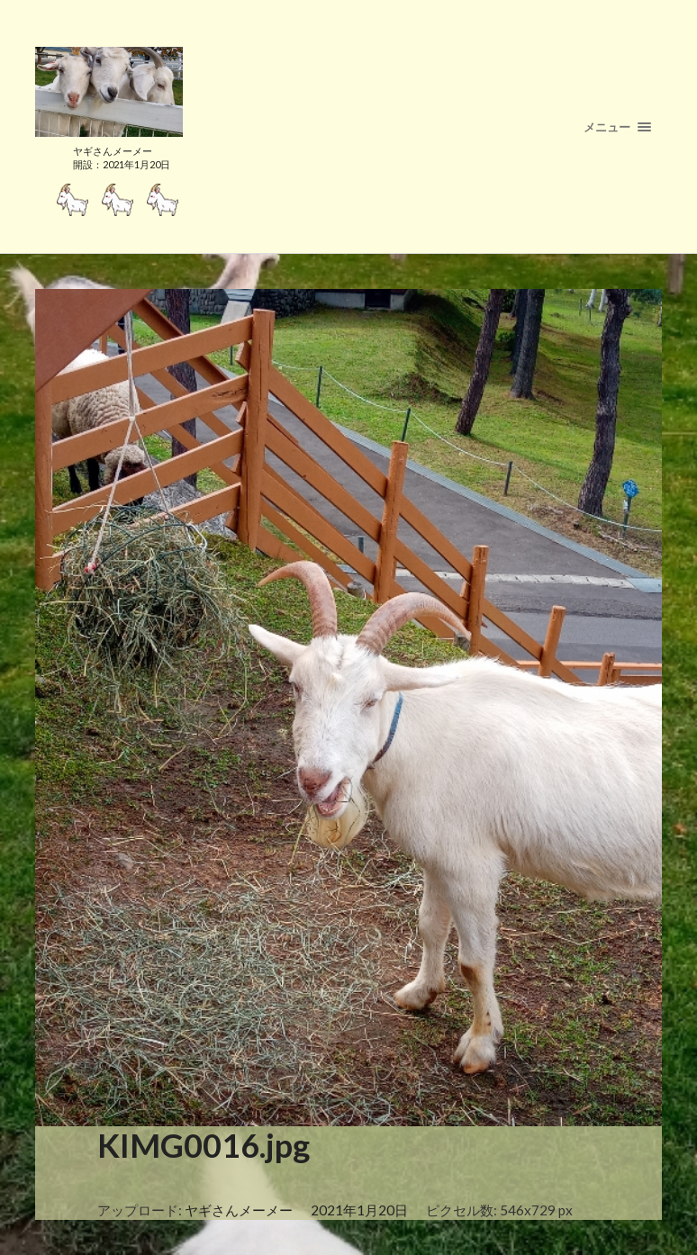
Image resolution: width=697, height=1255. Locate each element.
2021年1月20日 (359, 1210)
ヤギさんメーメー (239, 1210)
